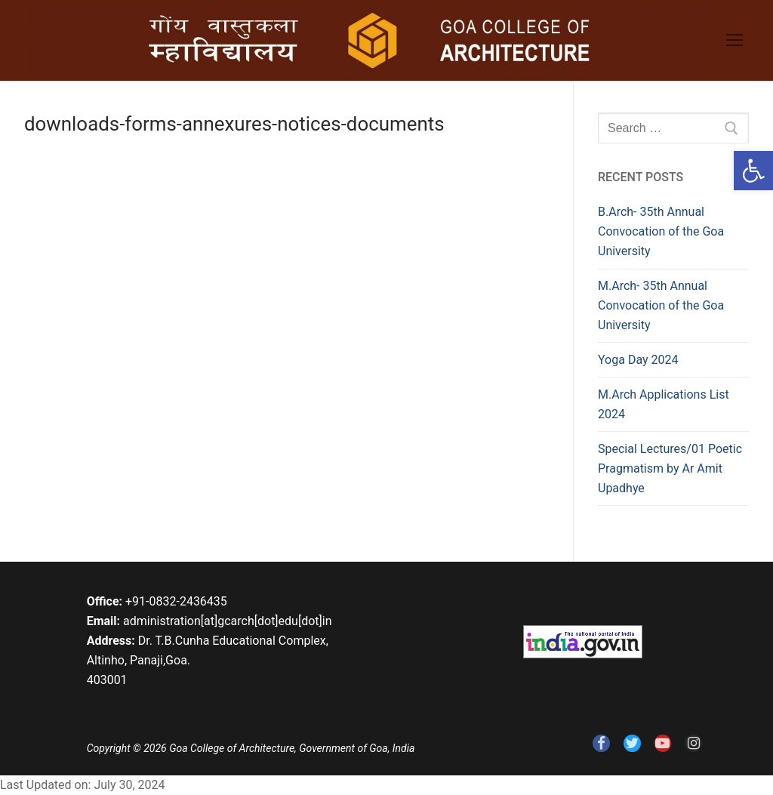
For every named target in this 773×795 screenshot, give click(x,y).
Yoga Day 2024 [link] (638, 360)
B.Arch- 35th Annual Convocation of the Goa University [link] (661, 231)
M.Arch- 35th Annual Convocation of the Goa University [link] (661, 305)
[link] (753, 170)
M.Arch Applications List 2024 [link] (663, 404)
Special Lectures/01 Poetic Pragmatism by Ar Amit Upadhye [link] (670, 468)
